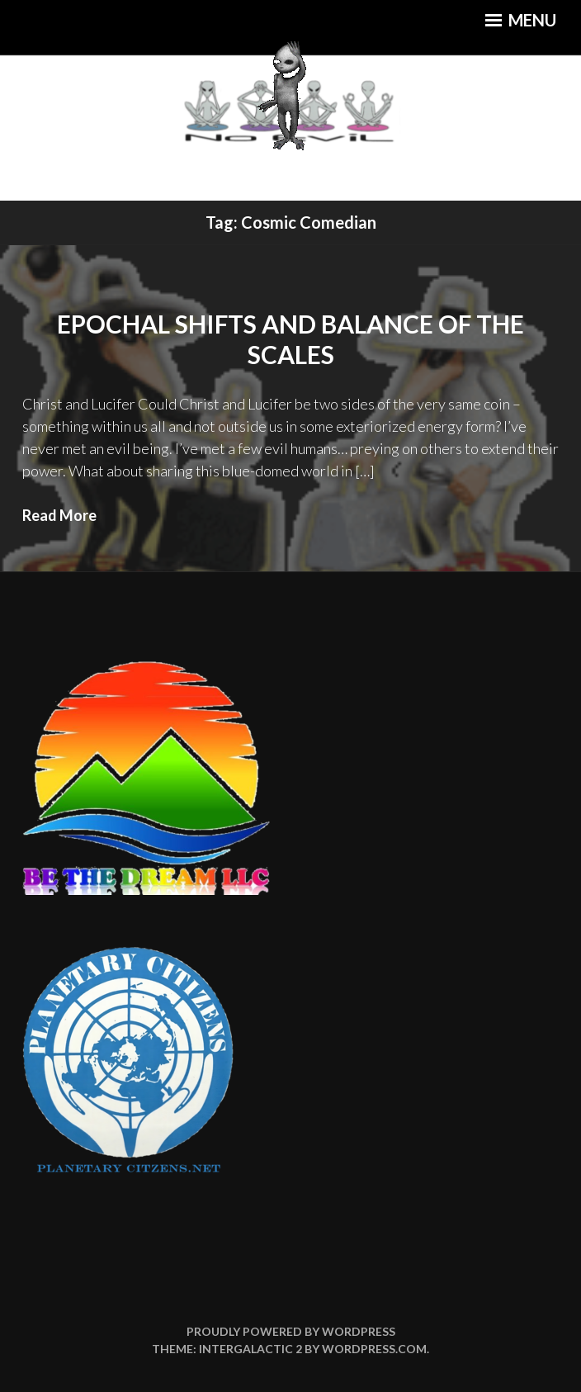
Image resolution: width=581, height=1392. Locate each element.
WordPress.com (374, 1349)
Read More (59, 515)
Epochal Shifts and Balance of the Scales (290, 339)
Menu (520, 20)
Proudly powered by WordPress (291, 1331)
